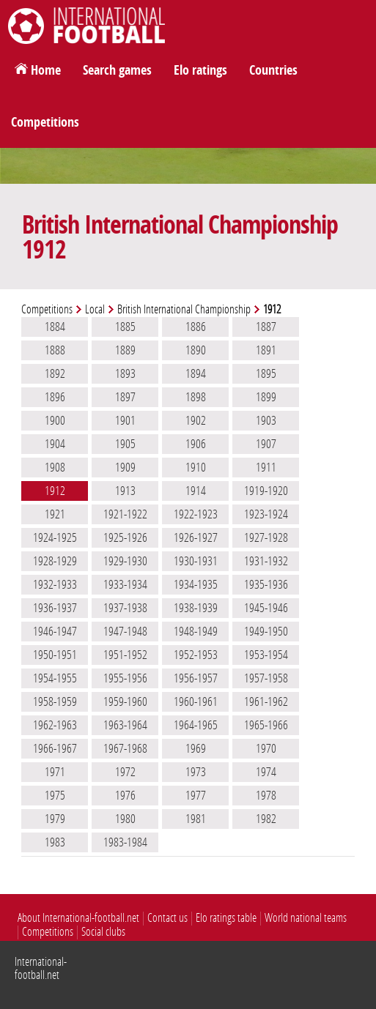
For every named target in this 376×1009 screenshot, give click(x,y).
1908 (55, 467)
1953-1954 (266, 654)
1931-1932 (266, 561)
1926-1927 (196, 537)
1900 (55, 420)
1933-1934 (125, 584)
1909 (125, 467)
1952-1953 (196, 654)
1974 (266, 771)
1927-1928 (266, 537)
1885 (125, 326)
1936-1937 (55, 607)
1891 (266, 350)
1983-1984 (125, 842)
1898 (195, 397)
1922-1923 (196, 514)
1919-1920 (266, 490)
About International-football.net (78, 918)
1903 (266, 420)
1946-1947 (55, 631)
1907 (266, 443)
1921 (55, 514)
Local (95, 309)
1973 (195, 771)
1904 (55, 443)
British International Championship (184, 309)
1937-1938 (125, 607)
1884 (55, 326)
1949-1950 (266, 631)
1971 (55, 771)
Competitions (45, 122)
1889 (125, 350)
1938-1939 (196, 607)
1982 (266, 818)
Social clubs (103, 932)
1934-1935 (196, 584)
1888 (55, 350)
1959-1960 (125, 701)
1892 (55, 373)
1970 (266, 748)
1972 (125, 771)
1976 (125, 795)
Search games (117, 70)
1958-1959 (55, 701)
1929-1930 (125, 561)
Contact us (167, 918)
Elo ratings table (226, 918)
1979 (55, 818)
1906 (195, 443)
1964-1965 (196, 725)
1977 (195, 795)
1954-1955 (55, 678)
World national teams (306, 918)
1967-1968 (125, 748)
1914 (195, 490)
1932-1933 (55, 584)
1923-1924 (266, 514)
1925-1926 (125, 537)
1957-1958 (266, 678)
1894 (195, 373)
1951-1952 (125, 654)
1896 (55, 397)
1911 (266, 467)
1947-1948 (125, 631)
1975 (55, 795)
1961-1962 (266, 701)
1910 (195, 467)
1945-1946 (266, 607)
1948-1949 (196, 631)
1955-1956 (125, 678)
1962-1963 (55, 725)
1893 (125, 373)
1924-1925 (55, 537)
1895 (266, 373)
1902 (195, 420)
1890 (195, 350)
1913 (125, 490)
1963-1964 (125, 725)
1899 (266, 397)
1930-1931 (196, 561)
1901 (125, 420)
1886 (195, 326)
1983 (55, 842)
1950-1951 (55, 654)
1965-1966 (266, 725)
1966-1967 (55, 748)
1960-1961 (196, 701)
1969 (195, 748)
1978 (266, 795)
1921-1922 (125, 514)
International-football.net (41, 968)
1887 (266, 326)
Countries (273, 70)
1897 (125, 397)
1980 (125, 818)
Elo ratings (200, 70)
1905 (125, 443)
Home (46, 70)
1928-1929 (55, 561)
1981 (195, 818)
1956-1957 (196, 678)
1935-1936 (266, 584)
